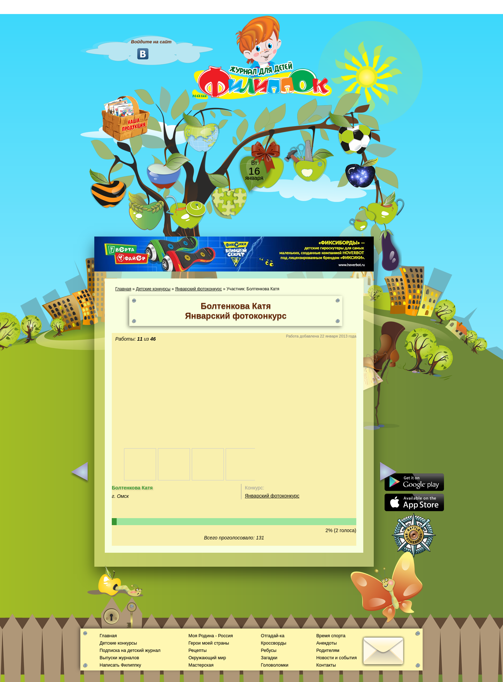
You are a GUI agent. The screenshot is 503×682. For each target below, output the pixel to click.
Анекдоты (326, 643)
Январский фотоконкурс (198, 288)
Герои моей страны (208, 643)
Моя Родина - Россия (210, 635)
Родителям (327, 650)
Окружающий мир (207, 657)
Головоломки (275, 665)
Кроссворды (273, 643)
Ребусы (269, 650)
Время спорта (330, 635)
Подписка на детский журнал (130, 650)
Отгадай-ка (272, 635)
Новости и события (336, 657)
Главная (123, 288)
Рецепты (197, 650)
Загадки (269, 657)
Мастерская (200, 665)
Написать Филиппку (120, 665)
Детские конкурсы (153, 288)
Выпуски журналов (119, 657)
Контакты (326, 665)
